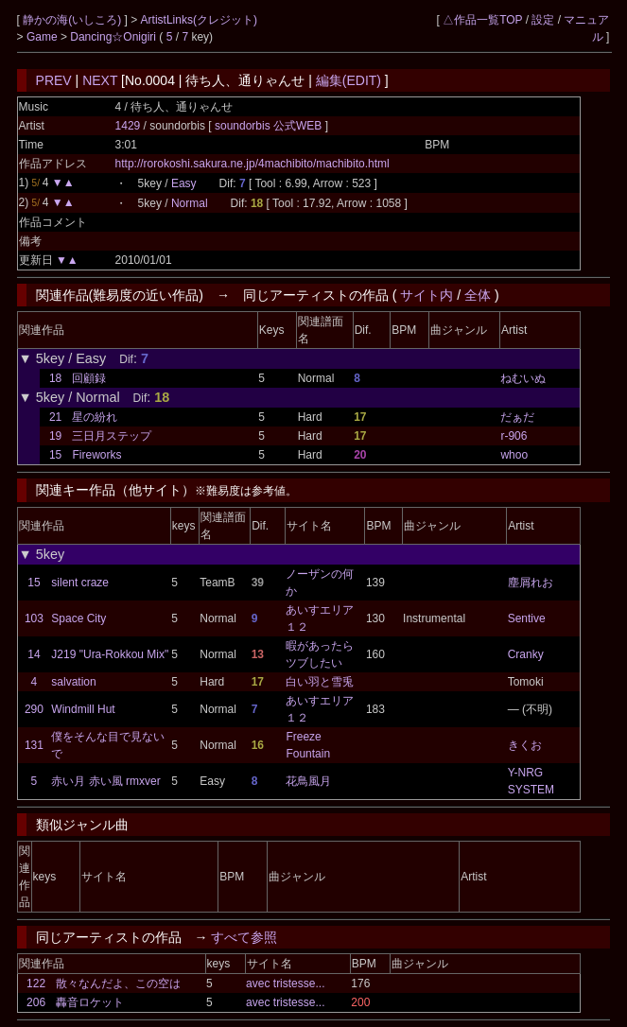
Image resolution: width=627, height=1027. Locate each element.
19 (55, 436)
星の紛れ (94, 417)
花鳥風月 (308, 781)
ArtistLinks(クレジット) (199, 19)
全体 (477, 295)
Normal (189, 203)
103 (34, 618)
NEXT (99, 80)
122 (35, 983)
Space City (78, 618)
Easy (184, 183)
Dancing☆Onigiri (114, 37)
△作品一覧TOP (482, 19)
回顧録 (89, 378)
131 (34, 745)
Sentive (527, 618)
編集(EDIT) (348, 80)
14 (33, 654)
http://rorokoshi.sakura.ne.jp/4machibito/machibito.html (252, 163)
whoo (514, 454)
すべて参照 (244, 937)
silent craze (80, 582)
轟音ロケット (90, 1002)
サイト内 (426, 295)
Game (43, 37)
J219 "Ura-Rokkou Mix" (109, 654)
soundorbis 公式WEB (270, 125)
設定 (542, 19)
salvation (73, 681)
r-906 (513, 436)
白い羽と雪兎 (320, 681)
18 (55, 378)
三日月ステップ (111, 436)
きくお (525, 745)
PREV (54, 80)
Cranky (526, 654)
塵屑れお (530, 582)
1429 (128, 125)
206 (35, 1002)
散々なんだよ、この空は (118, 983)
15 (55, 454)
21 (55, 417)
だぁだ (517, 417)
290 (34, 709)
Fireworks (96, 454)
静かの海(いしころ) (73, 19)
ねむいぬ (523, 378)
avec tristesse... (285, 983)
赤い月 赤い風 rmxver (105, 781)
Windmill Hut (82, 709)
